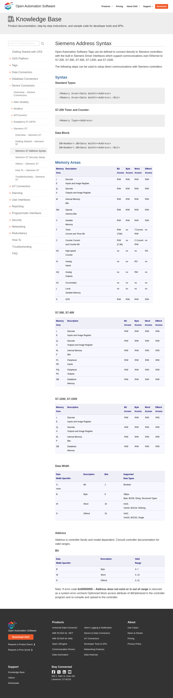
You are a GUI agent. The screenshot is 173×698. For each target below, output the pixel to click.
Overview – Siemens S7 (28, 135)
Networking (18, 226)
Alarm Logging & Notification (98, 627)
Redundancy (19, 233)
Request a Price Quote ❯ (20, 650)
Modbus (18, 108)
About (131, 622)
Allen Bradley (21, 102)
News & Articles (135, 633)
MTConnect (20, 115)
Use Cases (133, 627)
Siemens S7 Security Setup (30, 157)
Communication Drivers (63, 649)
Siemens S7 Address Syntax (30, 150)
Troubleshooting (21, 246)
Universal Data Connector (64, 627)
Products (107, 6)
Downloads (13, 683)
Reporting (17, 206)
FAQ (15, 253)
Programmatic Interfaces (26, 213)
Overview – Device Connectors (24, 94)
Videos (11, 677)
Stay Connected (62, 667)
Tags (15, 65)
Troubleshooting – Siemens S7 (30, 178)
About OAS (133, 6)
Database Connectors (25, 78)
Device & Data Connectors (97, 633)
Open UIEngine (59, 644)
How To (16, 240)
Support (148, 6)
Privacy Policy (134, 644)
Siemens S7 (20, 128)
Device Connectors (23, 85)
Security (17, 220)
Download (161, 6)
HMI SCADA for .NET (62, 633)
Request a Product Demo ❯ (21, 644)
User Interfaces (21, 199)
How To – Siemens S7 (27, 170)
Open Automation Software (35, 6)
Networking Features (94, 649)
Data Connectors (22, 72)
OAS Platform (20, 58)
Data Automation (60, 654)
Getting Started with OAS (27, 51)
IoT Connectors (21, 186)
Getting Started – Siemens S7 (29, 143)
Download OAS (20, 637)
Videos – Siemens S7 (27, 163)
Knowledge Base (16, 672)
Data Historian (91, 654)
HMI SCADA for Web (62, 638)
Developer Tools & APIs (95, 644)
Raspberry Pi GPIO (24, 121)
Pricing (119, 6)
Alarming (17, 193)
